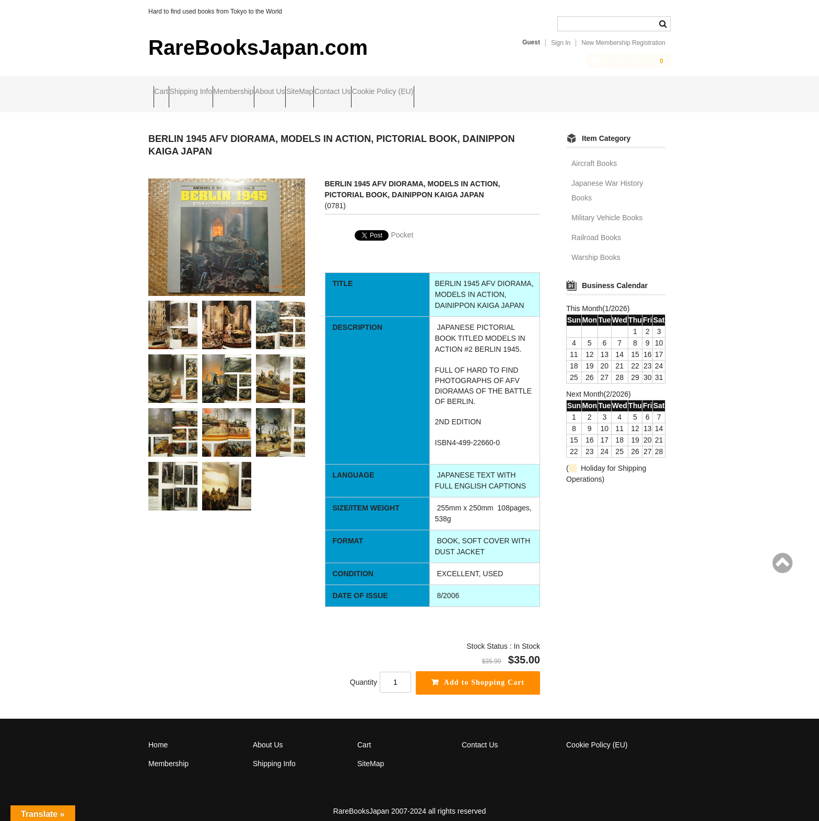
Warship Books (596, 248)
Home (158, 736)
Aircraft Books (594, 154)
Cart (166, 92)
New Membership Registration (623, 42)
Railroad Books (596, 228)
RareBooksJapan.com (258, 47)
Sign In (560, 42)
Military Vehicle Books (606, 209)
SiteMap (385, 92)
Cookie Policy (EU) (508, 92)
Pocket (402, 226)
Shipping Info (215, 92)
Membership (279, 92)
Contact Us (438, 92)
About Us (335, 92)
